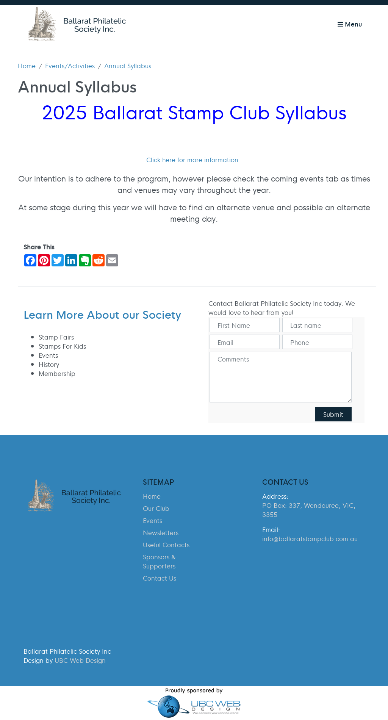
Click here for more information (192, 159)
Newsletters (160, 532)
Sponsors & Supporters (159, 561)
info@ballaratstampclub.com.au (310, 538)
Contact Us (159, 577)
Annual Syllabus (127, 65)
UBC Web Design (80, 660)
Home (27, 65)
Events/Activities (70, 65)
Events (152, 520)
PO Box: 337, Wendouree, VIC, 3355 (308, 510)
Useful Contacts (166, 544)
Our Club (156, 508)
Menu (350, 23)
